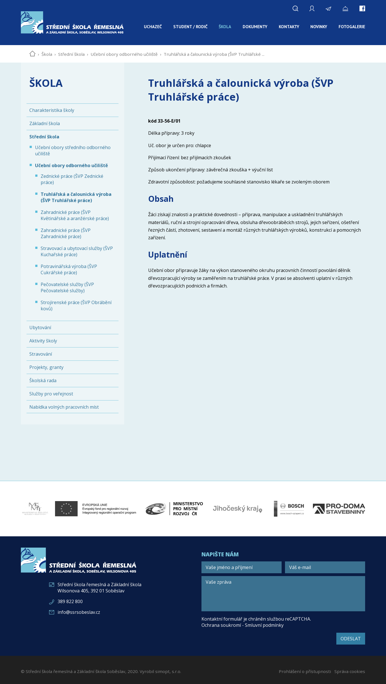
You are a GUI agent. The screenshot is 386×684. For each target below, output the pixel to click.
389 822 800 (70, 601)
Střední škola (71, 54)
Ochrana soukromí (221, 625)
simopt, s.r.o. (168, 671)
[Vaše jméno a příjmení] (241, 567)
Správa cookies (349, 671)
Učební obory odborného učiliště (124, 54)
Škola (46, 54)
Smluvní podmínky (264, 625)
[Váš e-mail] (325, 567)
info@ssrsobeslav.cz (79, 612)
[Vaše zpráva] (283, 593)
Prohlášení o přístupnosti (305, 671)
